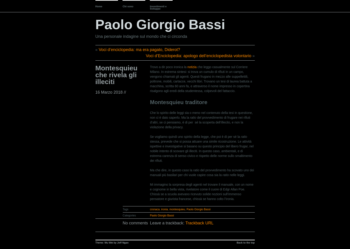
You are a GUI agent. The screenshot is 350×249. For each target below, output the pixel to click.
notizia (192, 67)
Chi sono (128, 6)
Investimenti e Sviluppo (158, 7)
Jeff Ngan (123, 242)
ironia (164, 209)
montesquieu (177, 209)
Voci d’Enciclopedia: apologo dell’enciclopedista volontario (198, 56)
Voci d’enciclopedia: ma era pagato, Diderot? (139, 49)
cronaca (155, 209)
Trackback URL (199, 223)
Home (98, 6)
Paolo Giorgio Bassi (160, 24)
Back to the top (246, 242)
